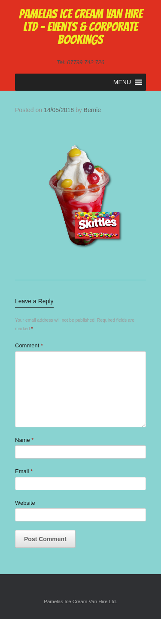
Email (24, 471)
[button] (122, 82)
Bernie (92, 110)
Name (24, 440)
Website (25, 503)
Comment (29, 345)
